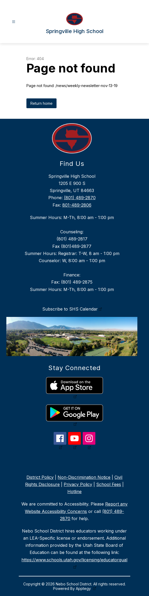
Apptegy (84, 588)
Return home (41, 103)
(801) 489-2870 (80, 197)
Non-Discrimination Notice (84, 477)
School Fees (108, 484)
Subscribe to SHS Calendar (70, 309)
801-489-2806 (76, 205)
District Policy (40, 477)
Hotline (74, 491)
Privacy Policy (78, 484)
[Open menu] (14, 22)
